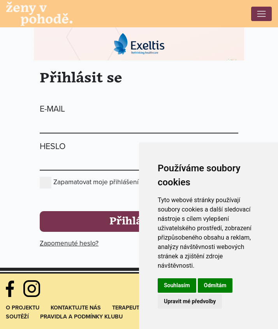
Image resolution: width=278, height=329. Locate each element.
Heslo (53, 146)
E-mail (52, 109)
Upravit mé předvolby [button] (190, 301)
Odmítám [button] (215, 285)
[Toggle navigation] (261, 14)
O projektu (22, 307)
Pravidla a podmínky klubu (81, 316)
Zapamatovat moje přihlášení (96, 182)
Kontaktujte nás (76, 307)
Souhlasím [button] (177, 285)
